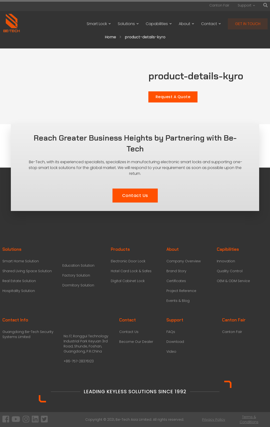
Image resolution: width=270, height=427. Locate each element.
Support (246, 5)
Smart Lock (99, 24)
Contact (211, 24)
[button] (135, 196)
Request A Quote (173, 97)
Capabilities (158, 24)
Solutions (128, 24)
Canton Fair (219, 5)
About (186, 24)
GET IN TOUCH (247, 24)
